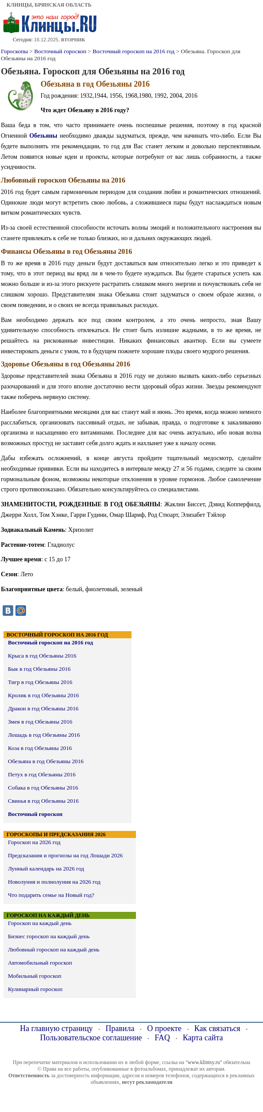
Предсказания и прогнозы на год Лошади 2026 (65, 855)
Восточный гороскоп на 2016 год (134, 51)
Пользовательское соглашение (91, 1037)
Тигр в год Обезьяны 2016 (40, 682)
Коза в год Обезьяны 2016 (40, 748)
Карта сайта (203, 1037)
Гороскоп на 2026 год (34, 842)
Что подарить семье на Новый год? (51, 895)
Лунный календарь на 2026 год (46, 868)
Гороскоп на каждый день (39, 923)
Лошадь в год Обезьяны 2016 (44, 735)
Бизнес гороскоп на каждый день (49, 936)
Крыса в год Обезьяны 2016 (42, 655)
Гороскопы (14, 51)
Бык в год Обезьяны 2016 (39, 669)
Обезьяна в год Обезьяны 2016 (45, 761)
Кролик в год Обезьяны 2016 (43, 695)
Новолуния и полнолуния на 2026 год (54, 881)
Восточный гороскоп (60, 51)
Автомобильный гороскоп (40, 962)
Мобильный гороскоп (34, 976)
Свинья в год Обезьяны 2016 (43, 800)
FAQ (162, 1037)
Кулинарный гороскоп (35, 989)
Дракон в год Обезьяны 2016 (43, 708)
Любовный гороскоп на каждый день (53, 949)
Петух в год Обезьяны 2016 (41, 774)
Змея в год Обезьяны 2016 (40, 721)
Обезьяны (43, 135)
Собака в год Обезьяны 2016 (43, 787)
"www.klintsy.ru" (203, 1062)
